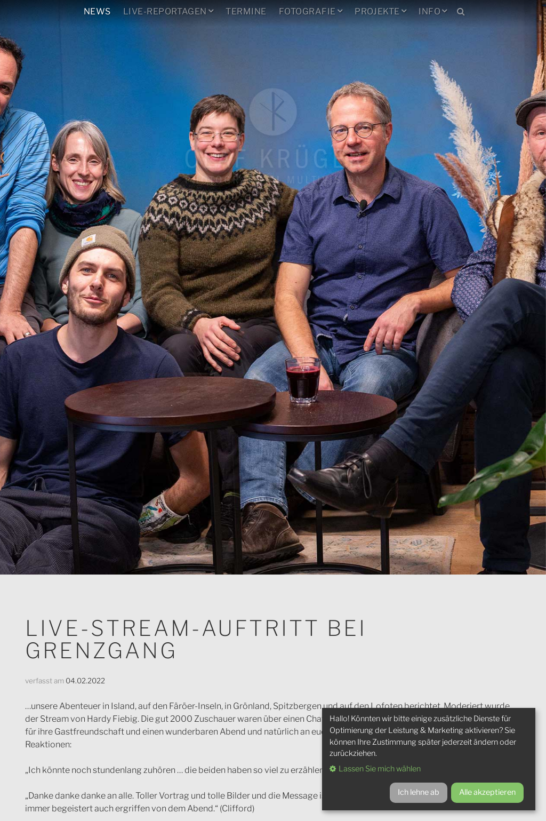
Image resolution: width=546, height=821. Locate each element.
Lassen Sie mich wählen (380, 769)
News (97, 11)
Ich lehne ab (418, 792)
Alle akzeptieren (487, 792)
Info (429, 11)
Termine (246, 11)
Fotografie (307, 11)
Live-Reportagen (165, 11)
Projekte (377, 11)
